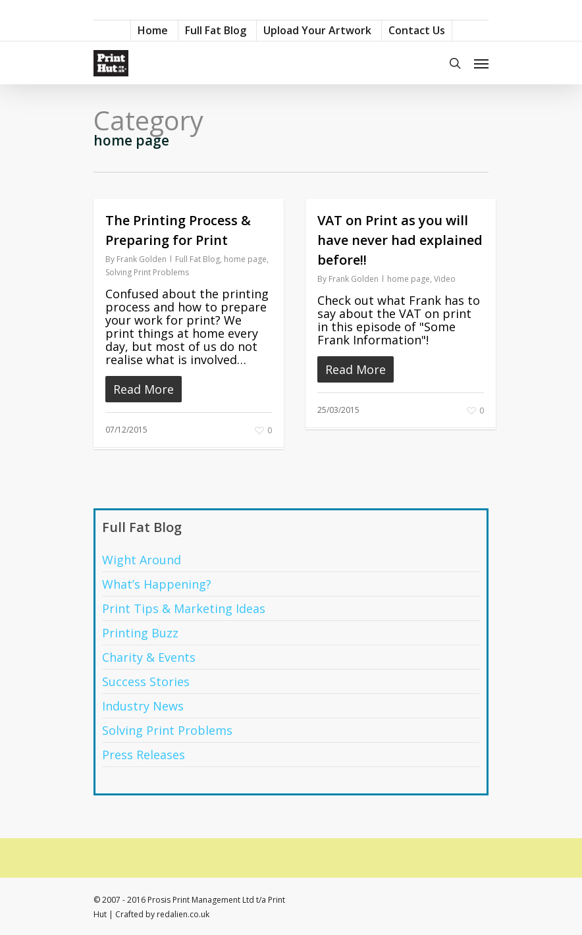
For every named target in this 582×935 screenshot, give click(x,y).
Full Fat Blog (197, 259)
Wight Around (141, 560)
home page (245, 259)
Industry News (143, 706)
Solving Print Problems (147, 272)
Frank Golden (142, 259)
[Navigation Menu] (481, 63)
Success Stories (146, 681)
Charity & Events (149, 657)
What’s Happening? (156, 584)
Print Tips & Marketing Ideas (183, 608)
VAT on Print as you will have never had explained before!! (400, 240)
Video (445, 278)
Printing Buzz (140, 633)
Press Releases (143, 754)
